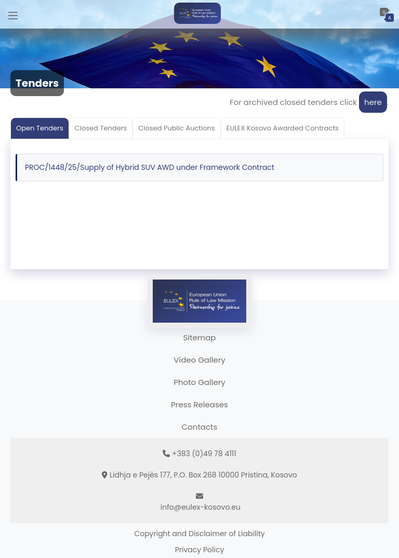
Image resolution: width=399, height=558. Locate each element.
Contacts (200, 426)
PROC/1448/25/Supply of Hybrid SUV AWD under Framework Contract (149, 167)
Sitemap (199, 337)
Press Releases (199, 404)
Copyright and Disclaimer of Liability (199, 533)
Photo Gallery (199, 382)
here (373, 102)
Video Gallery (199, 359)
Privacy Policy (199, 549)
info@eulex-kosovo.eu (201, 507)
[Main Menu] (13, 14)
